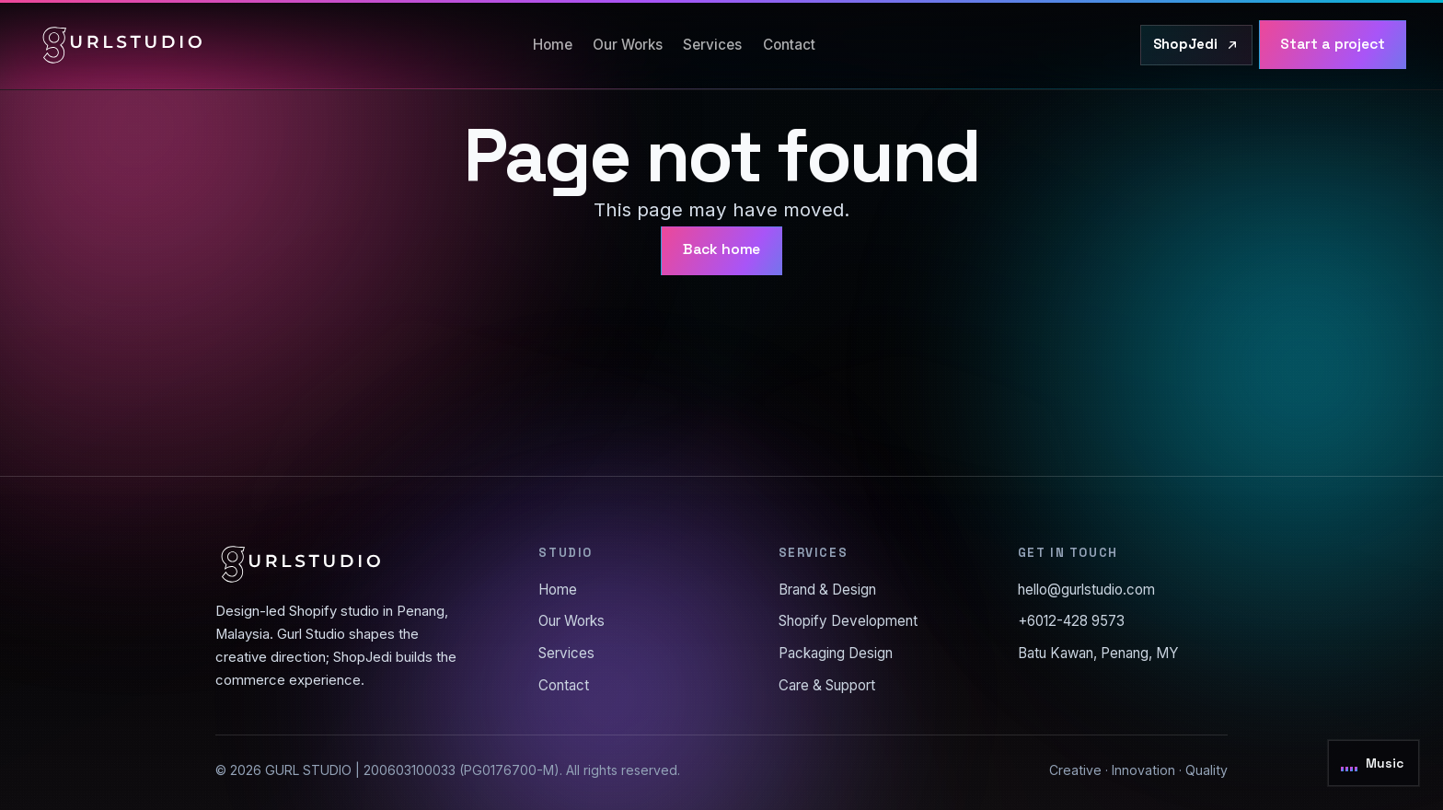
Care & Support (827, 685)
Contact (789, 44)
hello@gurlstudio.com (1086, 589)
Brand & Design (827, 589)
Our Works (628, 44)
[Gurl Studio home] (122, 45)
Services (712, 44)
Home (552, 44)
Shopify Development (848, 621)
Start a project (1332, 44)
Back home (722, 249)
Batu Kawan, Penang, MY (1098, 653)
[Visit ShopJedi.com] (1196, 45)
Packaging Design (836, 653)
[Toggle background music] (1373, 763)
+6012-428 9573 (1071, 621)
